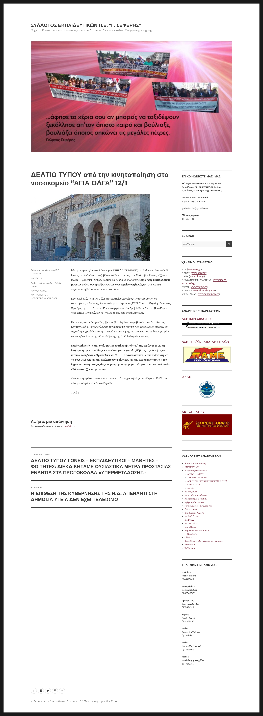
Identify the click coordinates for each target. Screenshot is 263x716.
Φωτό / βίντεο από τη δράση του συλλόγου (204, 541)
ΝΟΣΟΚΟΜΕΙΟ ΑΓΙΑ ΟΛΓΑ (44, 298)
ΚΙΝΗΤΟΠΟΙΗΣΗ (39, 294)
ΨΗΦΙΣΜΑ (190, 544)
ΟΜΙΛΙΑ (189, 537)
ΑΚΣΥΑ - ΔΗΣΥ (207, 422)
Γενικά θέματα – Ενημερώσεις (198, 505)
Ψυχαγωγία (190, 548)
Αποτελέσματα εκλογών (196, 495)
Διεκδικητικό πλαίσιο (194, 512)
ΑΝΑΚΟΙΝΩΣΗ (192, 467)
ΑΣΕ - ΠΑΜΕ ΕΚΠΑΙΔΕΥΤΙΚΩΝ (207, 352)
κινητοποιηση (191, 526)
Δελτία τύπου (191, 509)
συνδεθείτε (69, 426)
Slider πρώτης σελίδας (195, 463)
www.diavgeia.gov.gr (204, 290)
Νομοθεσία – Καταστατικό (197, 530)
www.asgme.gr (199, 287)
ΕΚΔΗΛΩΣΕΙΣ (192, 516)
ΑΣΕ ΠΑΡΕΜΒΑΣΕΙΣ (207, 323)
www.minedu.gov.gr (208, 294)
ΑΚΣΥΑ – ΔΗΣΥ (195, 474)
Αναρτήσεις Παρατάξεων (195, 470)
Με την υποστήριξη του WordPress (100, 701)
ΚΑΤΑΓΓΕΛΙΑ (191, 523)
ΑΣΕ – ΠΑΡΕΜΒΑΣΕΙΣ (198, 477)
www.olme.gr (197, 276)
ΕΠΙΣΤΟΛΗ (190, 519)
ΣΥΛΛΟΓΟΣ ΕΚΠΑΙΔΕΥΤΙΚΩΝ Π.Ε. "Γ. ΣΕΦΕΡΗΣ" (86, 25)
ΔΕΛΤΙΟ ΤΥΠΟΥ (39, 291)
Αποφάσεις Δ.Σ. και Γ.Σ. (196, 498)
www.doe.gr (194, 269)
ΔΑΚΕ (207, 387)
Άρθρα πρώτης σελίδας (42, 283)
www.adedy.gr (199, 273)
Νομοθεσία (192, 534)
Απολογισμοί (191, 491)
